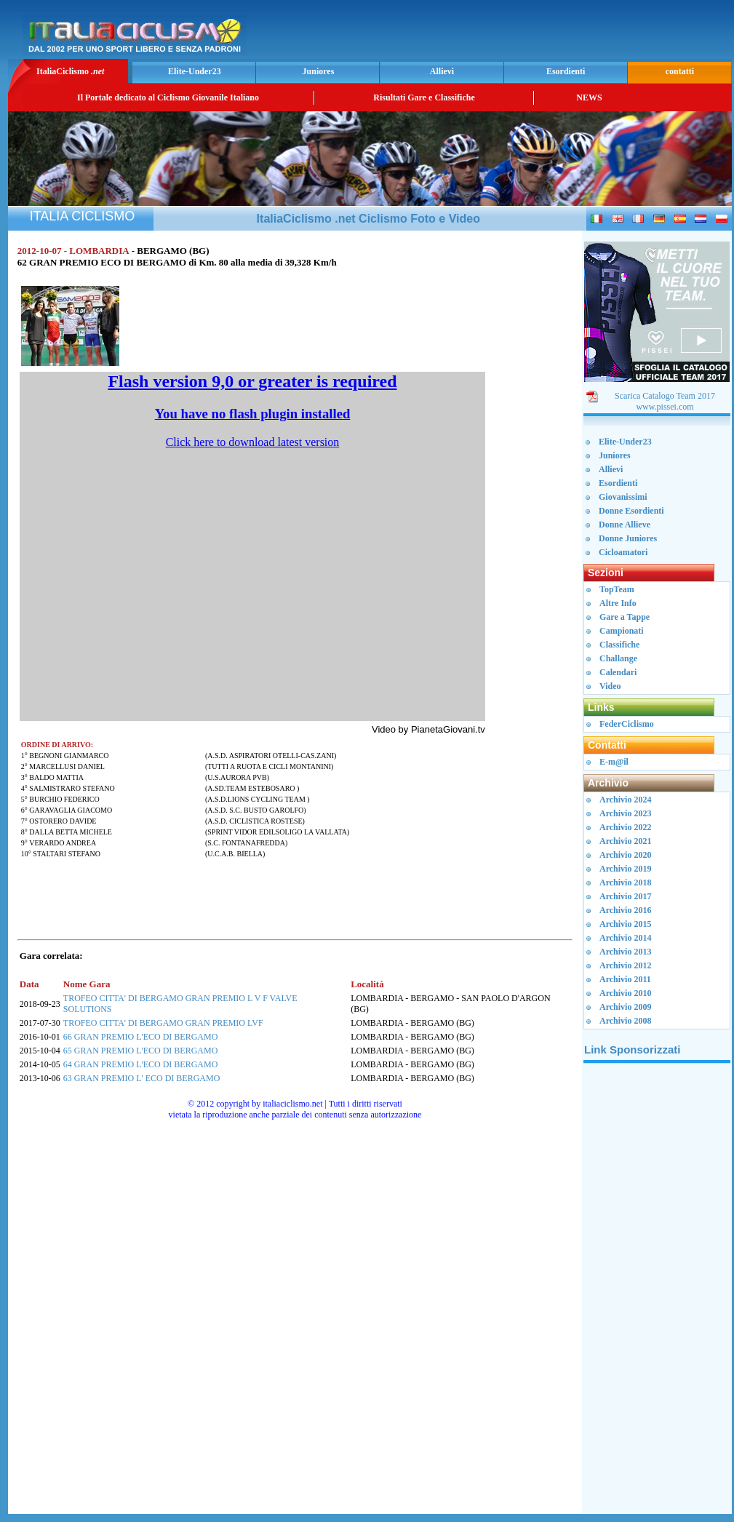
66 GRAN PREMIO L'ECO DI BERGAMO (140, 1037)
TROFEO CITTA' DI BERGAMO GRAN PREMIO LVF (163, 1023)
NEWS (589, 97)
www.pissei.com (664, 407)
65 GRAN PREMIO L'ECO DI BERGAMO (140, 1050)
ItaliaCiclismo (70, 71)
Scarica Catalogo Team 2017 (665, 396)
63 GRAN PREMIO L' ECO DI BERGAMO (141, 1078)
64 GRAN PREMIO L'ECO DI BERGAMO (140, 1064)
